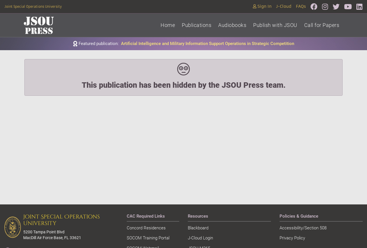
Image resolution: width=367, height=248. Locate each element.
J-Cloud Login (200, 238)
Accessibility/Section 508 (303, 228)
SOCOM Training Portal (148, 238)
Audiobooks (232, 25)
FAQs (301, 6)
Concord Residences (146, 228)
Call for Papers (321, 25)
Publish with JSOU (275, 25)
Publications (196, 25)
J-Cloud (283, 6)
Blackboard (198, 228)
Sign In (262, 6)
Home (168, 25)
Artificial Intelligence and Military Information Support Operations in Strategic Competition (207, 43)
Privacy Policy (292, 238)
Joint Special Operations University (33, 7)
